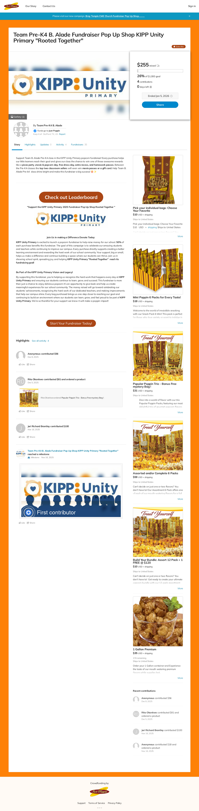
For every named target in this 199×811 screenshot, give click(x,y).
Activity (61, 144)
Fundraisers (79, 144)
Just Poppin (54, 130)
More (180, 236)
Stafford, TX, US (50, 134)
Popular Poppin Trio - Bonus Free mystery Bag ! (83, 397)
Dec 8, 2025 (33, 357)
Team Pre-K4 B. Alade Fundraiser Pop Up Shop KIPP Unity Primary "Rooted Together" (74, 450)
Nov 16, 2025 (34, 429)
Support (81, 803)
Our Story (30, 6)
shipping (149, 214)
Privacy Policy (115, 803)
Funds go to (43, 130)
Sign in (192, 6)
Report (62, 134)
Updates (45, 144)
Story (17, 144)
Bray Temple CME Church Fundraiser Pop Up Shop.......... (115, 16)
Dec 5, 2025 (33, 382)
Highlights (30, 144)
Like (22, 364)
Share (160, 104)
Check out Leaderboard (71, 197)
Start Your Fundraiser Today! (71, 323)
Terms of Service (96, 803)
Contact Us (49, 6)
